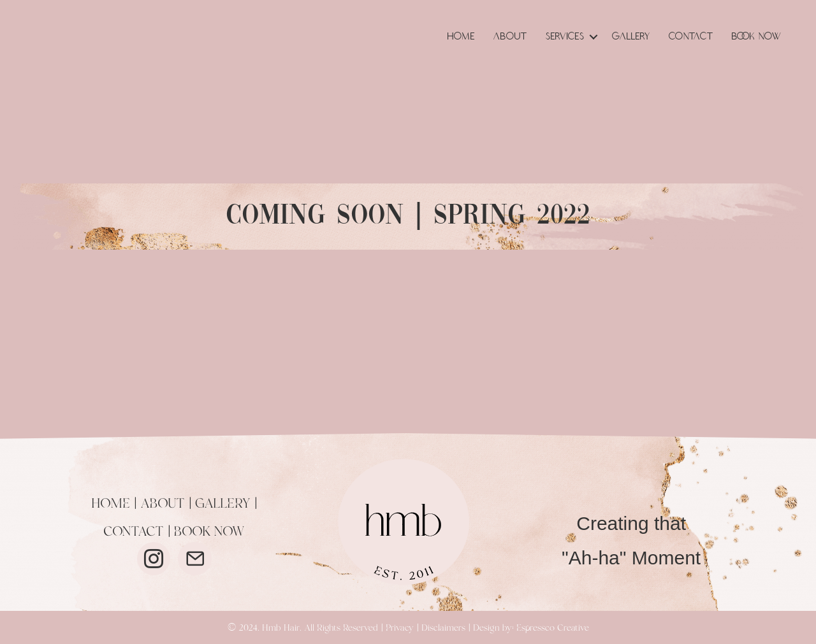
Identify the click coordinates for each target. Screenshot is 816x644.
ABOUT (162, 503)
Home (461, 37)
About (510, 37)
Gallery (631, 37)
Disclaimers (443, 628)
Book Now (757, 37)
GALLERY (223, 503)
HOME (110, 503)
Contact (691, 37)
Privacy (400, 628)
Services (565, 37)
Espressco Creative (552, 628)
